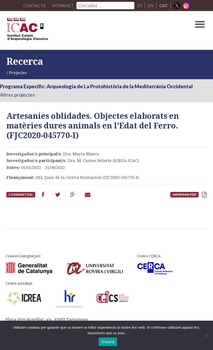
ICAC (85, 30)
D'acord (108, 342)
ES (139, 5)
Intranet (62, 5)
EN (150, 5)
